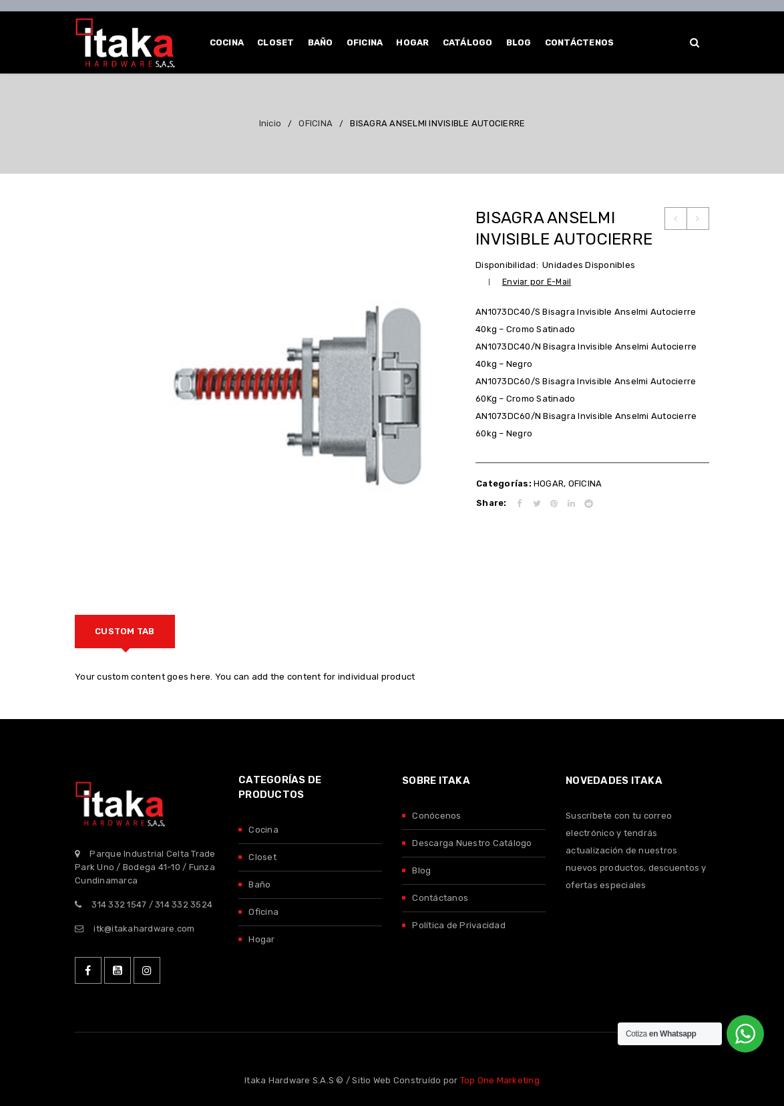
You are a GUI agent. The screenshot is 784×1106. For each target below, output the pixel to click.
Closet (262, 857)
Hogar (261, 939)
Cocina (263, 830)
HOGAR (549, 483)
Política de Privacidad (459, 925)
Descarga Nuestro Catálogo (472, 843)
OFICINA (316, 123)
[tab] (125, 631)
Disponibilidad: (506, 265)
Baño (259, 884)
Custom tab (125, 631)
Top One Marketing (500, 1080)
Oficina (263, 912)
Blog (421, 870)
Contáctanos (440, 898)
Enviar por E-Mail (536, 282)
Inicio (270, 123)
